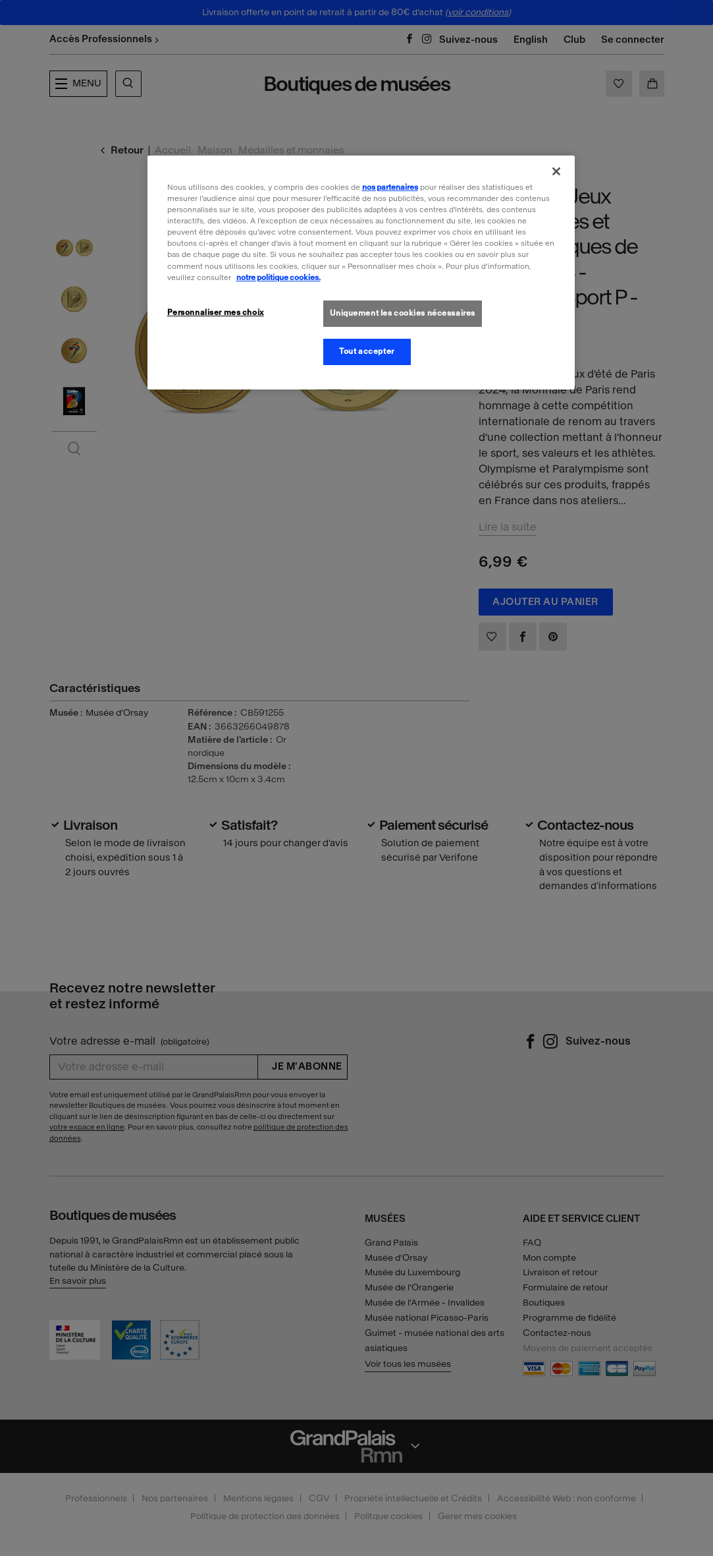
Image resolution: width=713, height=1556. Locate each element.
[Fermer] (556, 171)
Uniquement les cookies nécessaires (402, 313)
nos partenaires (390, 187)
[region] (361, 272)
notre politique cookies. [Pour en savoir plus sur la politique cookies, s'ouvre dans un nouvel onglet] (278, 277)
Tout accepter (366, 351)
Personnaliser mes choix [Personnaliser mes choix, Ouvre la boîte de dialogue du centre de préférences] (215, 312)
